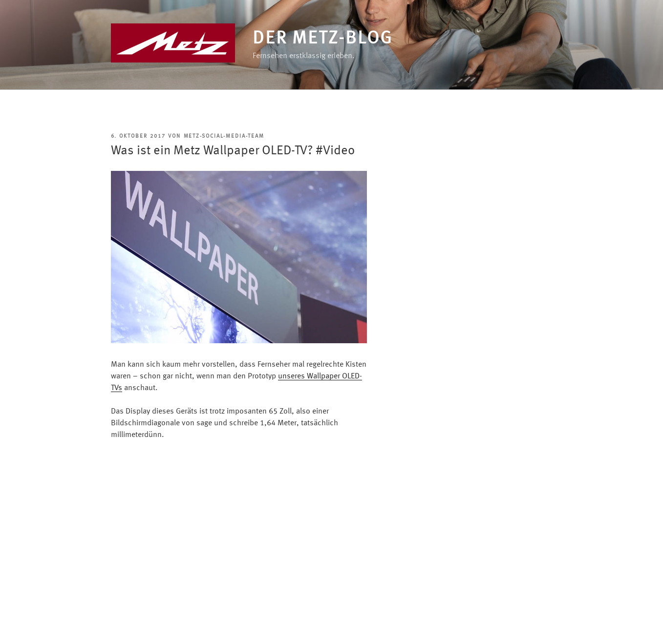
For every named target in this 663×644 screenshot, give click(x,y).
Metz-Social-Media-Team (224, 136)
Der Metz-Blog (323, 39)
